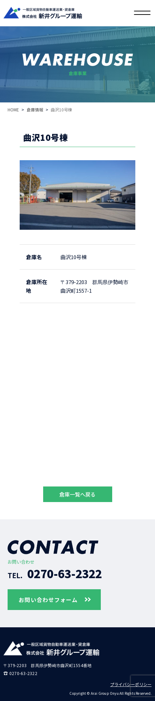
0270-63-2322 (55, 573)
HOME (13, 109)
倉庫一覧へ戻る (77, 494)
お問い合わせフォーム (54, 599)
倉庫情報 (35, 109)
